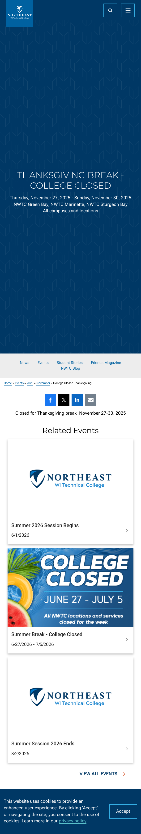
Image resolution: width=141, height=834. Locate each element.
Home (8, 383)
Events (43, 363)
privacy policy (72, 821)
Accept (123, 811)
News (24, 363)
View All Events (103, 774)
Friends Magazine (106, 363)
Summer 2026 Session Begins (45, 525)
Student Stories (70, 363)
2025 (30, 383)
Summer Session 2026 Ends (42, 744)
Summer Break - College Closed (46, 634)
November (43, 383)
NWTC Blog (70, 368)
